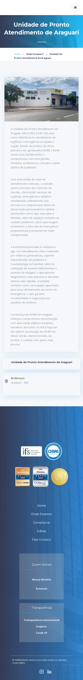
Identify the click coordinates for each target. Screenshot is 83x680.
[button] (75, 7)
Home (17, 54)
